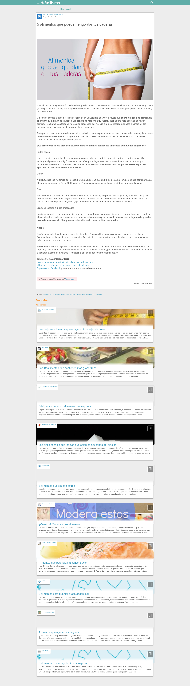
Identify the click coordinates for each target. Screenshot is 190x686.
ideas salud (65, 9)
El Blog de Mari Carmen (48, 542)
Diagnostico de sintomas (49, 424)
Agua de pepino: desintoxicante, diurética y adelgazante (65, 262)
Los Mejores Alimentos (48, 309)
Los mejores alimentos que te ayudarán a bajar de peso (72, 329)
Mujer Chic (45, 347)
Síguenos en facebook (49, 268)
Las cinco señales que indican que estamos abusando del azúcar (77, 444)
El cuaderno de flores (48, 504)
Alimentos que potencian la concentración (63, 562)
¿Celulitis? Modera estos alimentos (59, 524)
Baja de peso (45, 650)
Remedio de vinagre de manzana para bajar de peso (64, 265)
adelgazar (99, 294)
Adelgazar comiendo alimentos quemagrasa (65, 406)
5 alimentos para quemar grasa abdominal (64, 593)
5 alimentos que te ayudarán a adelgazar (63, 663)
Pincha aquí (69, 279)
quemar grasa (60, 294)
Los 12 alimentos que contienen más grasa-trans (67, 368)
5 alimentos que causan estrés (57, 485)
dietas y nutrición (48, 294)
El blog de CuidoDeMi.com (49, 386)
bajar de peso (70, 294)
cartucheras (90, 294)
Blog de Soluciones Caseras (53, 15)
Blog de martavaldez (48, 612)
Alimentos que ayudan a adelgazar (59, 632)
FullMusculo (45, 465)
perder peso (81, 294)
